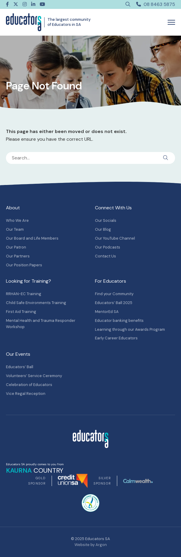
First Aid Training (21, 311)
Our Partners (18, 256)
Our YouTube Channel (115, 238)
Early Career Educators (116, 338)
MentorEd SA (107, 311)
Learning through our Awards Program (130, 329)
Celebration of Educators (29, 384)
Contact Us (105, 256)
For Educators (110, 281)
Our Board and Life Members (32, 238)
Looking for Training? (28, 281)
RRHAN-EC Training (23, 293)
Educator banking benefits (119, 320)
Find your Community (114, 293)
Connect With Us (113, 208)
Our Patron (16, 247)
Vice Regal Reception (25, 393)
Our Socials (105, 220)
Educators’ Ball (19, 366)
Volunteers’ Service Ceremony (34, 375)
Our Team (15, 229)
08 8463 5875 (155, 4)
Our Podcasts (107, 247)
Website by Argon (90, 544)
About (13, 208)
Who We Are (17, 220)
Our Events (18, 354)
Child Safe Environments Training (36, 302)
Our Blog (103, 229)
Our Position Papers (24, 265)
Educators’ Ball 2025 (113, 302)
